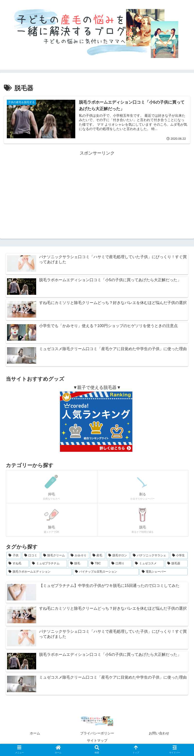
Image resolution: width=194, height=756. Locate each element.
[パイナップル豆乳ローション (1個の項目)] (105, 571)
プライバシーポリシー (97, 733)
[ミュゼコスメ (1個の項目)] (148, 563)
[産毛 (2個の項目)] (97, 555)
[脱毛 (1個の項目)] (78, 563)
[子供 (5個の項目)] (13, 555)
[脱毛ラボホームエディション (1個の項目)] (39, 571)
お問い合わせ (159, 733)
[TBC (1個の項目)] (98, 563)
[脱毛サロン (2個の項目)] (118, 555)
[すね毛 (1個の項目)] (17, 563)
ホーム (35, 733)
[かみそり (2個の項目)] (78, 555)
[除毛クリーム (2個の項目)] (54, 555)
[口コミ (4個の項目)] (31, 555)
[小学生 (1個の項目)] (179, 555)
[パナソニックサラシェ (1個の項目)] (150, 555)
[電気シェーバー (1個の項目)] (164, 571)
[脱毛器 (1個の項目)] (176, 563)
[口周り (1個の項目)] (120, 563)
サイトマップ (97, 740)
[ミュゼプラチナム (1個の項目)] (48, 563)
